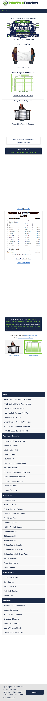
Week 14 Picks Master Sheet (19, 319)
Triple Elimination (10, 454)
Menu (23, 11)
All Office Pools (9, 567)
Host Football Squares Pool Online (17, 413)
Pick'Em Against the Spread (14, 514)
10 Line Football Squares (13, 527)
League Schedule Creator (14, 417)
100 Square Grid (10, 532)
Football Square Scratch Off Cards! (25, 337)
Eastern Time (15, 152)
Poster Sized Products (14, 355)
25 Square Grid (10, 541)
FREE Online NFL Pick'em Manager (17, 404)
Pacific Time (32, 152)
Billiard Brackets (10, 586)
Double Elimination (11, 450)
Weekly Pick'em (10, 505)
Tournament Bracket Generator (16, 408)
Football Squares (10, 523)
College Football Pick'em (13, 509)
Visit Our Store (23, 67)
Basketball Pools (10, 558)
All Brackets (8, 595)
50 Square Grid (10, 536)
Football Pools (9, 500)
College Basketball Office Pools (16, 554)
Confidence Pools (10, 518)
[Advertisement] (23, 181)
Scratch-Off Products (33, 355)
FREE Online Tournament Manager (17, 399)
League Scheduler (11, 610)
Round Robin (9, 459)
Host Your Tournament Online (23, 39)
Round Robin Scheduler (13, 614)
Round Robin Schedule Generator (17, 426)
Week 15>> (27, 209)
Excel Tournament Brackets (14, 477)
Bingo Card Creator (11, 623)
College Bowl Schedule (13, 545)
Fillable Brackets (10, 486)
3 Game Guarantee (11, 468)
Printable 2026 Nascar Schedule (16, 431)
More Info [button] (11, 697)
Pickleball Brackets (11, 591)
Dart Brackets (9, 582)
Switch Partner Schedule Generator (17, 422)
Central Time (24, 152)
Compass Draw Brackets (13, 481)
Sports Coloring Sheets (13, 628)
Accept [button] (34, 692)
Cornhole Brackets (11, 577)
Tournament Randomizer (13, 632)
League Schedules (11, 490)
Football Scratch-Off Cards (23, 96)
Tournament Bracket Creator (15, 441)
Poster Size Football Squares (23, 124)
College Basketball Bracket (14, 550)
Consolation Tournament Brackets (17, 472)
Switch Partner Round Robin (15, 463)
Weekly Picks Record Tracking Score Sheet (26, 324)
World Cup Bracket (11, 563)
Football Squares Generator (14, 605)
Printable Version (23, 263)
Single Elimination (11, 445)
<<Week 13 (20, 209)
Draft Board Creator (11, 619)
